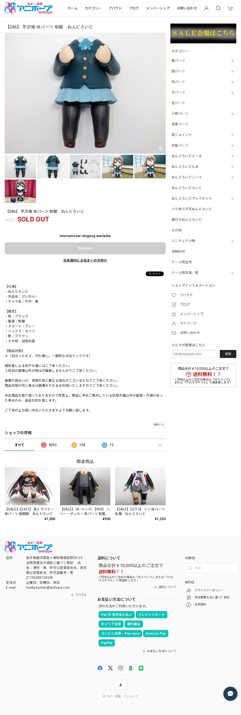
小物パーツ (180, 113)
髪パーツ (178, 60)
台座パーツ (180, 145)
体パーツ (178, 82)
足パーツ (178, 103)
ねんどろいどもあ (185, 166)
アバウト (115, 8)
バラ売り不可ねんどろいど (192, 209)
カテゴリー (93, 8)
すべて (19, 445)
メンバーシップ (158, 8)
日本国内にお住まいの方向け (85, 260)
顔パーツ (178, 71)
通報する (158, 424)
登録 (228, 354)
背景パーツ (180, 124)
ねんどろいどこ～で (187, 177)
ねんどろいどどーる (187, 156)
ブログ (134, 8)
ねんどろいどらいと (187, 188)
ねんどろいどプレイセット (192, 198)
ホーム (73, 8)
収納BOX (178, 251)
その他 (177, 230)
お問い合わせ (187, 8)
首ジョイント (182, 135)
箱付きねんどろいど (187, 220)
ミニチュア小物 (183, 241)
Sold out (85, 248)
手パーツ (178, 92)
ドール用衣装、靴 (185, 273)
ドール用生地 (182, 262)
